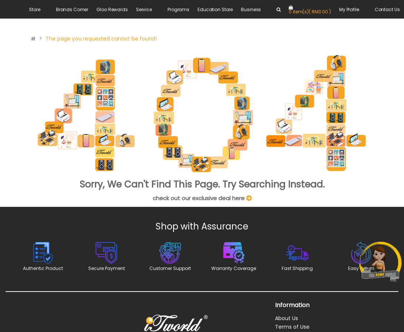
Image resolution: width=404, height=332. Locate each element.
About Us (286, 318)
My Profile (349, 9)
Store (34, 9)
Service (144, 9)
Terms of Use (292, 327)
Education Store (215, 9)
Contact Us (387, 9)
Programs (178, 9)
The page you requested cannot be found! (101, 38)
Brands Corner (72, 9)
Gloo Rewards (112, 9)
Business (251, 9)
